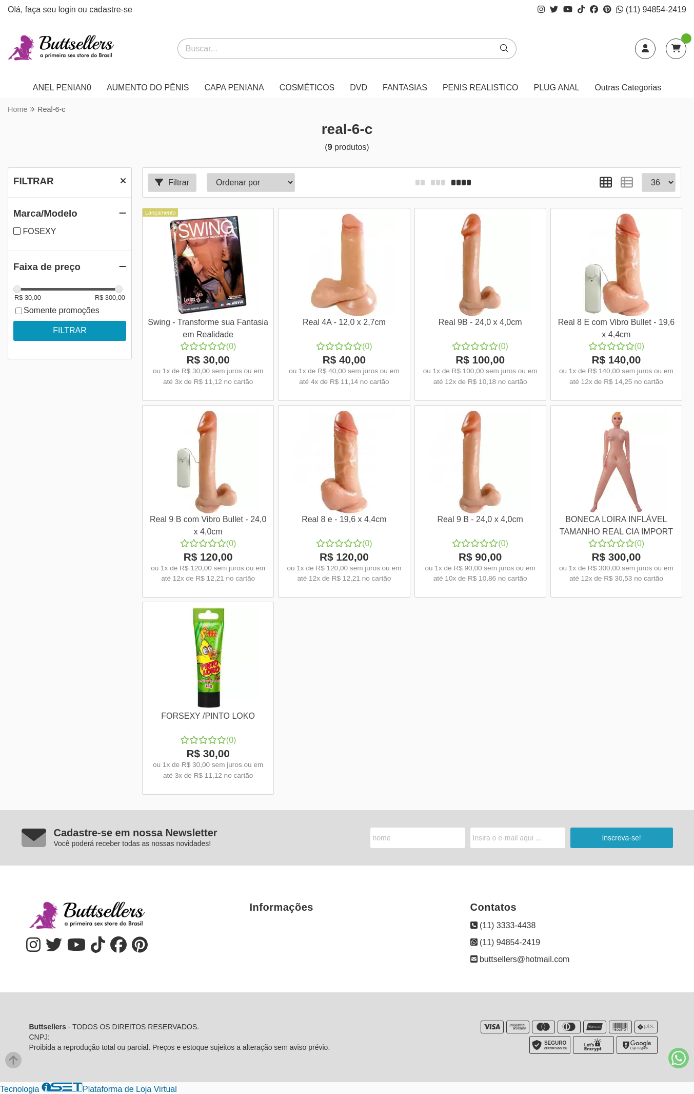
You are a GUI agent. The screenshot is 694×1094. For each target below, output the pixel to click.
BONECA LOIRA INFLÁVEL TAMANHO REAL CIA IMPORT (616, 525)
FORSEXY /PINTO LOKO (208, 716)
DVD (358, 87)
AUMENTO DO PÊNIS (148, 87)
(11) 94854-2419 (651, 9)
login (68, 9)
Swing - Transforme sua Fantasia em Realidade (208, 328)
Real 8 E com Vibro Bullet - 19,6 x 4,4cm (616, 328)
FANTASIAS (405, 87)
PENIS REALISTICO (481, 87)
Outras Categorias (627, 87)
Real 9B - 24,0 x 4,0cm (480, 322)
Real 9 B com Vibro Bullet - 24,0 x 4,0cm (208, 525)
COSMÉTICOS (307, 87)
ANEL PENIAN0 (62, 87)
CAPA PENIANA (234, 87)
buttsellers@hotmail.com (520, 959)
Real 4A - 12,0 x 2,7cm (344, 322)
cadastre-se (110, 9)
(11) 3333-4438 (503, 925)
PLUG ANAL (556, 87)
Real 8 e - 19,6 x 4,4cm (344, 519)
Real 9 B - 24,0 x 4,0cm (480, 519)
